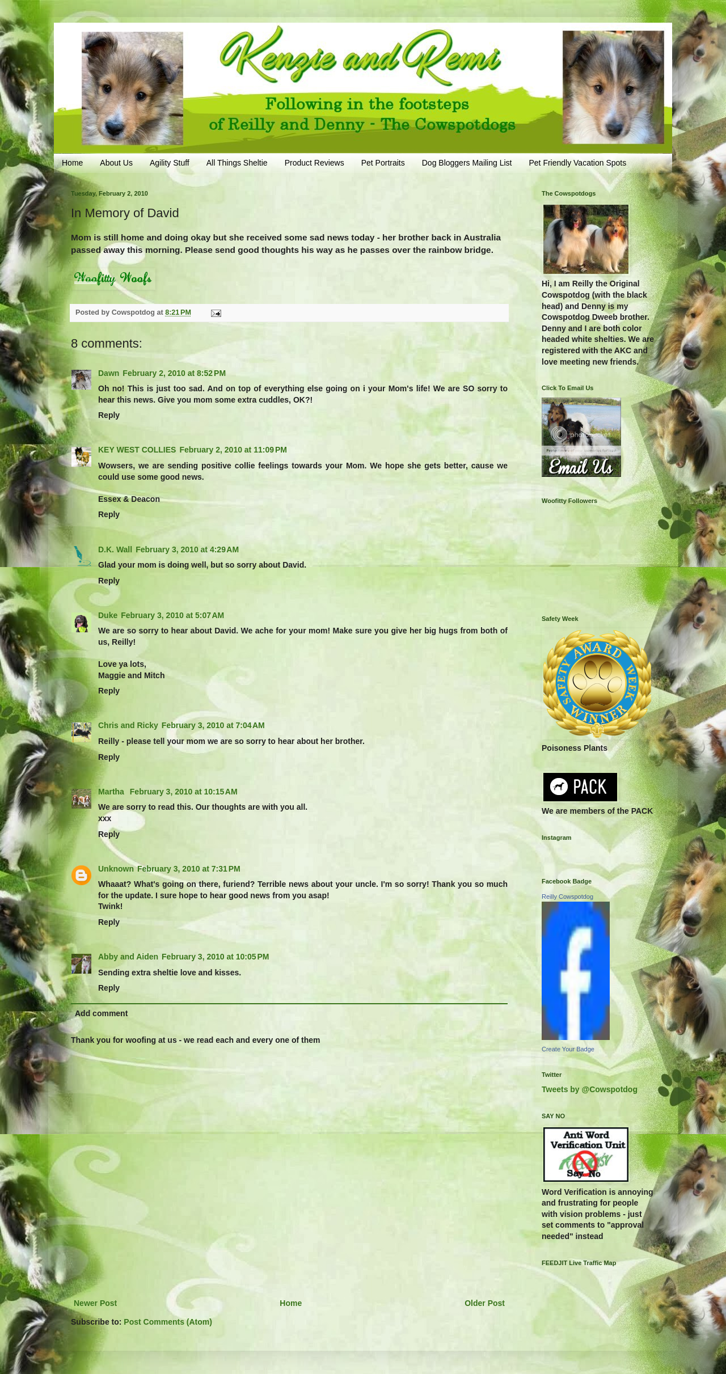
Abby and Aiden (128, 956)
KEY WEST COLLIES (137, 449)
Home (72, 162)
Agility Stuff (169, 162)
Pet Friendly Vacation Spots (577, 162)
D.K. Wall (115, 549)
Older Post (485, 1303)
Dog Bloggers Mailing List (467, 162)
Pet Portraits (383, 162)
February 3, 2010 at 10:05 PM (215, 956)
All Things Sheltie (237, 162)
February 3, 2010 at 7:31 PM (188, 868)
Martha (112, 791)
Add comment (101, 1013)
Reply (109, 415)
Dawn (108, 373)
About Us (116, 162)
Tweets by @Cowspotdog (590, 1089)
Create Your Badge (568, 1049)
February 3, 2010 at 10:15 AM (184, 791)
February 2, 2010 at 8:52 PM (174, 373)
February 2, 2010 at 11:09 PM (233, 449)
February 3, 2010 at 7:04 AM (213, 725)
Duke (107, 615)
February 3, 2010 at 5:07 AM (172, 615)
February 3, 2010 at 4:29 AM (187, 549)
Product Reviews (314, 162)
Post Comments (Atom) (168, 1321)
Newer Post (95, 1303)
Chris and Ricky (128, 725)
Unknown (116, 868)
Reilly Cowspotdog (567, 896)
